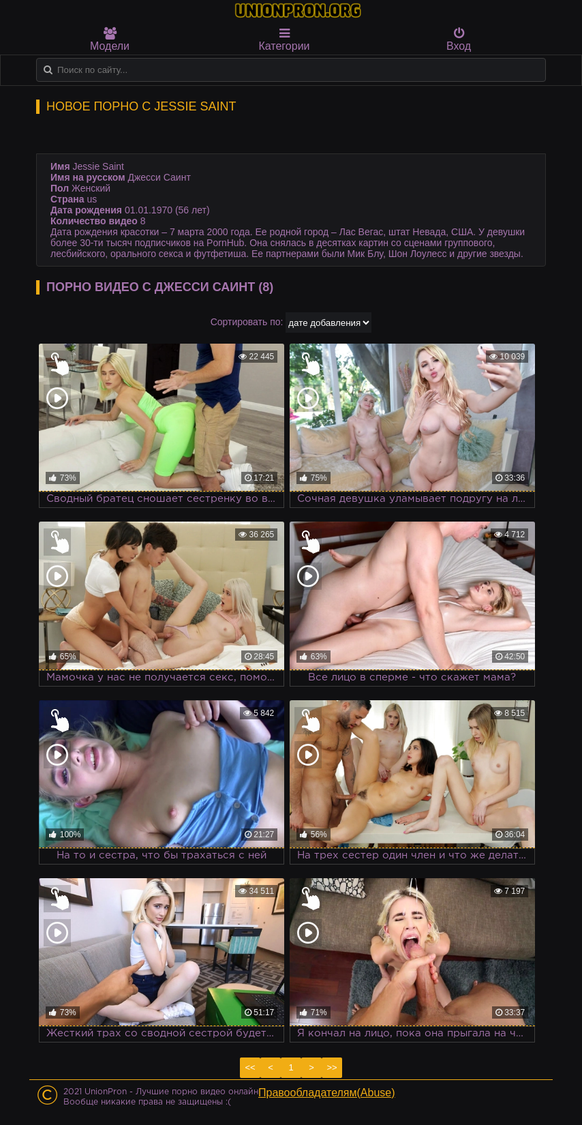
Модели (109, 39)
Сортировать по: (247, 321)
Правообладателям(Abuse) (326, 1092)
